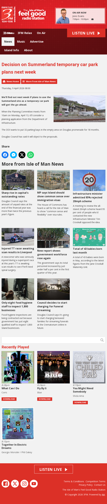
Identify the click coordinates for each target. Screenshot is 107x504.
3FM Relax (25, 33)
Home (8, 33)
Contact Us (99, 484)
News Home (13, 81)
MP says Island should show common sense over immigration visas (53, 186)
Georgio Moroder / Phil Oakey (17, 452)
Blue (39, 392)
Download (9, 399)
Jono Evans (78, 16)
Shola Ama (78, 395)
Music (21, 41)
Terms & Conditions (74, 481)
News (8, 41)
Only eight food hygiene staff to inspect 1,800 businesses (18, 295)
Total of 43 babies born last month (89, 241)
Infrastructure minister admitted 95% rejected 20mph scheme (89, 186)
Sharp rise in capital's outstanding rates (18, 184)
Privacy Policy (86, 484)
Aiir (103, 494)
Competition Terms (95, 481)
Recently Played (15, 347)
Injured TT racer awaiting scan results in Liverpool (18, 241)
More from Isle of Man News (41, 81)
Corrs (4, 392)
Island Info (11, 50)
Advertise (37, 41)
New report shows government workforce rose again (53, 244)
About (28, 50)
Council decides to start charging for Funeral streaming (53, 295)
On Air (41, 33)
